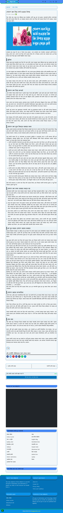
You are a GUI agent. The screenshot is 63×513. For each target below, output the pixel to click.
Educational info (10, 503)
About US (35, 482)
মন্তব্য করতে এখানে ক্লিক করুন (31, 377)
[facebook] (43, 2)
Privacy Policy (36, 486)
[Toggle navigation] (56, 1)
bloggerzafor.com (35, 511)
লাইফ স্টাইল (9, 498)
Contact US (35, 484)
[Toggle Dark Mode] (51, 1)
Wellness (8, 505)
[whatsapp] (45, 2)
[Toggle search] (53, 1)
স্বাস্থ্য (8, 348)
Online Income (9, 500)
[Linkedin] (48, 2)
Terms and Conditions (38, 489)
